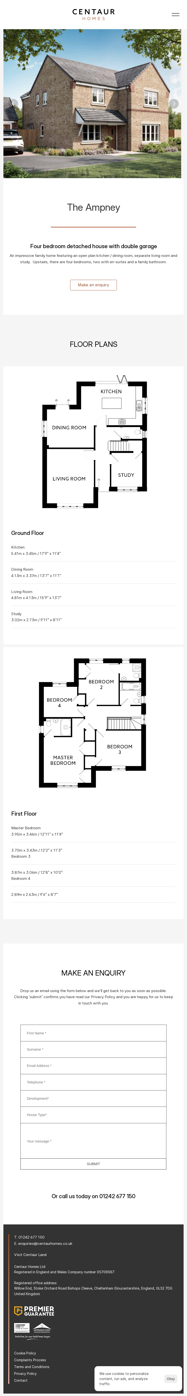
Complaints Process (30, 1360)
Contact (21, 1380)
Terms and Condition (31, 1367)
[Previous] (13, 104)
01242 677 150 (32, 1237)
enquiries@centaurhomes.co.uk (45, 1243)
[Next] (174, 104)
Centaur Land (35, 1254)
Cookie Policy (25, 1353)
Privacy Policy (25, 1373)
